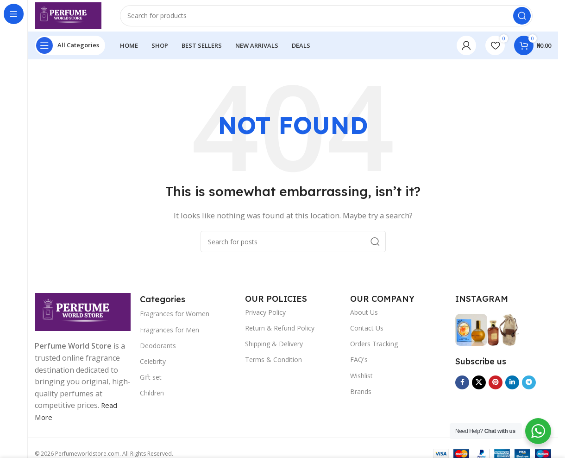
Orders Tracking (374, 349)
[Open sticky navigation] (70, 51)
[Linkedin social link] (512, 388)
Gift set (151, 383)
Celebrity (153, 367)
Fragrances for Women (174, 319)
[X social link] (479, 388)
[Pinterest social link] (495, 388)
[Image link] (83, 316)
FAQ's (359, 365)
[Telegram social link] (529, 388)
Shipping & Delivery (274, 349)
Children (152, 398)
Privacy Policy (265, 317)
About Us (364, 317)
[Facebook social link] (462, 388)
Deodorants (158, 351)
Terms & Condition (273, 365)
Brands (360, 397)
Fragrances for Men (169, 335)
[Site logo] (75, 17)
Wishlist (361, 381)
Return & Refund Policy (279, 333)
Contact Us (366, 333)
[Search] (333, 18)
